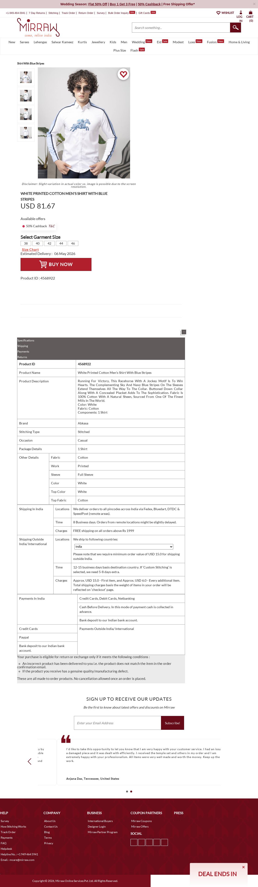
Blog (47, 832)
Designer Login (97, 826)
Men (124, 42)
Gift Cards (147, 13)
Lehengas (40, 42)
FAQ (3, 843)
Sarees (24, 42)
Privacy (48, 843)
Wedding (142, 41)
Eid (162, 41)
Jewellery (98, 42)
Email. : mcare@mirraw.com (17, 860)
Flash (138, 50)
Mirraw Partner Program (103, 832)
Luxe (195, 41)
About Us (49, 821)
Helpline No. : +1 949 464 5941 (19, 854)
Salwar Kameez (62, 42)
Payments (23, 351)
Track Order (68, 13)
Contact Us (51, 826)
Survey (101, 13)
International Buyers (100, 821)
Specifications (25, 340)
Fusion (215, 41)
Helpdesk (6, 848)
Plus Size (119, 50)
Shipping (22, 346)
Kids (113, 42)
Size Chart (30, 250)
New (12, 42)
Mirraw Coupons (141, 821)
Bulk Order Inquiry (118, 13)
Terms (48, 837)
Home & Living (239, 42)
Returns (22, 357)
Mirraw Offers (140, 826)
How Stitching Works (13, 826)
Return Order (86, 13)
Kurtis (82, 42)
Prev (30, 761)
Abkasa (83, 423)
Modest (178, 42)
